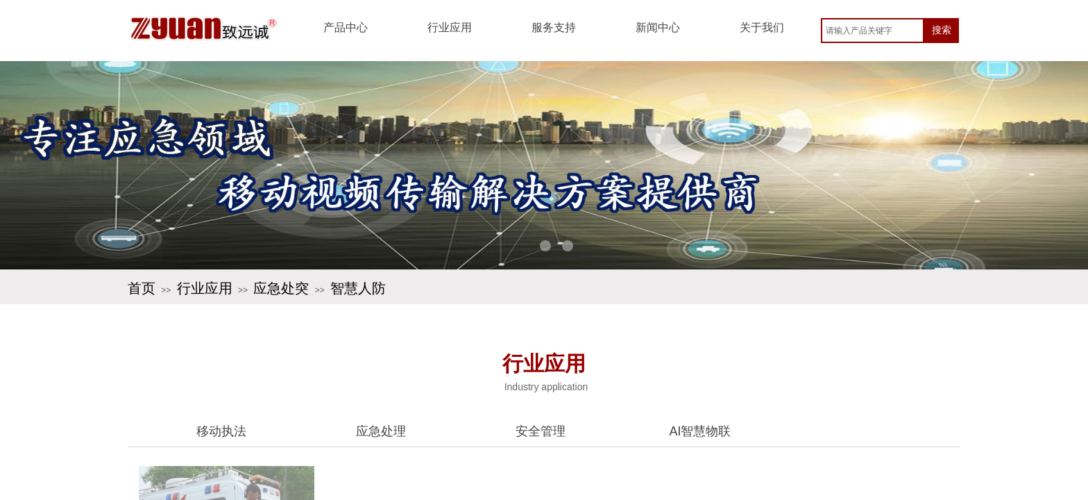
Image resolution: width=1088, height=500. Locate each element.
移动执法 (221, 431)
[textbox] (872, 30)
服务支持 (554, 27)
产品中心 (345, 27)
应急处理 (381, 431)
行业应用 (449, 27)
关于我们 (762, 27)
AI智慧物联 (700, 431)
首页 (141, 288)
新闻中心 (658, 27)
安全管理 (541, 431)
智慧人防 (358, 288)
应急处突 (281, 288)
